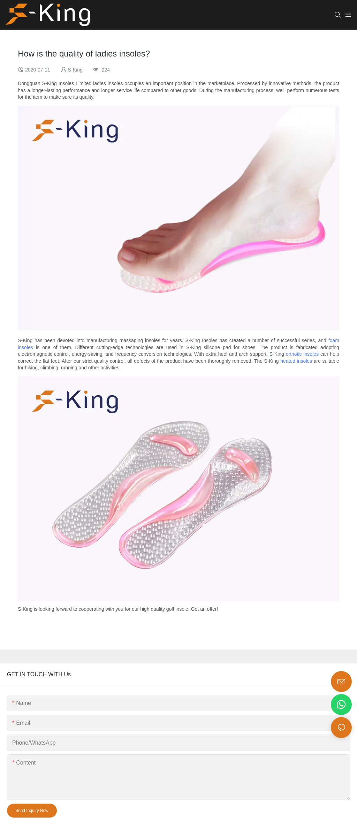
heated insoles (296, 361)
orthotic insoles (302, 354)
